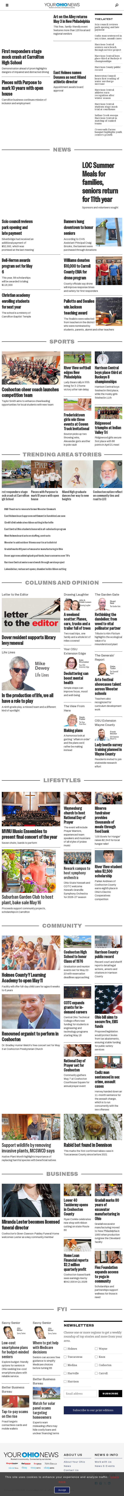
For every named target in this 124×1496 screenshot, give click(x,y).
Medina (72, 1365)
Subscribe (110, 1393)
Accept (62, 1489)
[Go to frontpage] (62, 5)
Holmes (72, 1348)
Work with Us (103, 1462)
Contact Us (71, 1470)
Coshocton (105, 1365)
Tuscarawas (75, 1357)
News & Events (105, 1466)
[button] (120, 463)
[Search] (116, 5)
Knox (102, 1357)
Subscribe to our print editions (93, 1410)
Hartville (73, 1373)
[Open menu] (7, 5)
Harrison (73, 1381)
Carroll (103, 1373)
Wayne (103, 1348)
